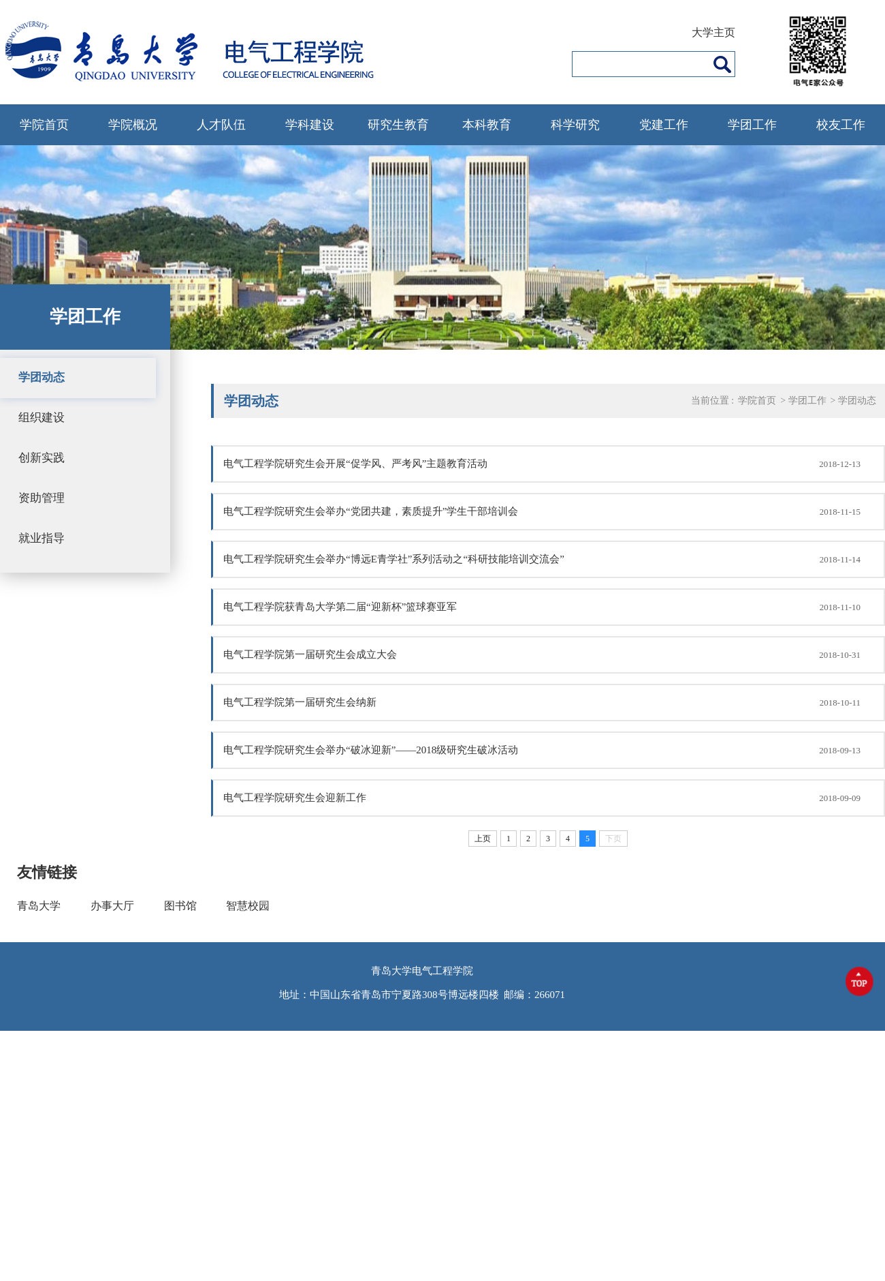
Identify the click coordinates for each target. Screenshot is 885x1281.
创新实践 (41, 457)
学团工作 (752, 125)
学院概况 (132, 125)
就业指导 (41, 538)
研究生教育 (398, 125)
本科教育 (486, 125)
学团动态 (41, 377)
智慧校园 (248, 905)
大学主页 (713, 32)
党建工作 (663, 125)
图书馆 (180, 905)
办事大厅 (112, 905)
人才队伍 (221, 125)
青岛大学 (39, 905)
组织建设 (41, 417)
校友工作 (840, 125)
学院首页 (44, 125)
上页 (482, 838)
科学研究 (575, 125)
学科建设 (309, 125)
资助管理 (41, 498)
